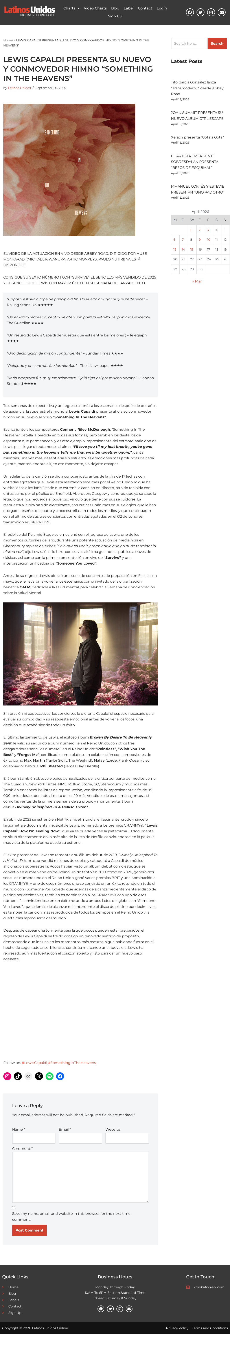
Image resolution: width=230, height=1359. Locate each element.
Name (18, 1151)
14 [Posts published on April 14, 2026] (183, 253)
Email (65, 1151)
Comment (22, 1170)
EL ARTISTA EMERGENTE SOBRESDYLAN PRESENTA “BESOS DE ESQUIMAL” (194, 164)
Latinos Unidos (19, 88)
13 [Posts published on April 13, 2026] (174, 253)
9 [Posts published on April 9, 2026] (200, 243)
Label (129, 8)
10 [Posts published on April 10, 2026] (208, 243)
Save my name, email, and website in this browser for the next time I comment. (72, 1240)
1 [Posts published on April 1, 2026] (190, 233)
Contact (145, 8)
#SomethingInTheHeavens (72, 1083)
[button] (71, 8)
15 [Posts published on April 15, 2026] (191, 253)
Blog (115, 8)
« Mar (197, 286)
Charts (71, 8)
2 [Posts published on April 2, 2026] (200, 233)
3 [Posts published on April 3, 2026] (208, 233)
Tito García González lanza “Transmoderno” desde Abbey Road (197, 89)
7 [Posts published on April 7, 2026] (183, 243)
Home (8, 40)
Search (217, 43)
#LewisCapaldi (34, 1083)
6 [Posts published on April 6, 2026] (174, 243)
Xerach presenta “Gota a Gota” (197, 139)
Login (162, 8)
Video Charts (95, 8)
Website (112, 1151)
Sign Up (115, 16)
